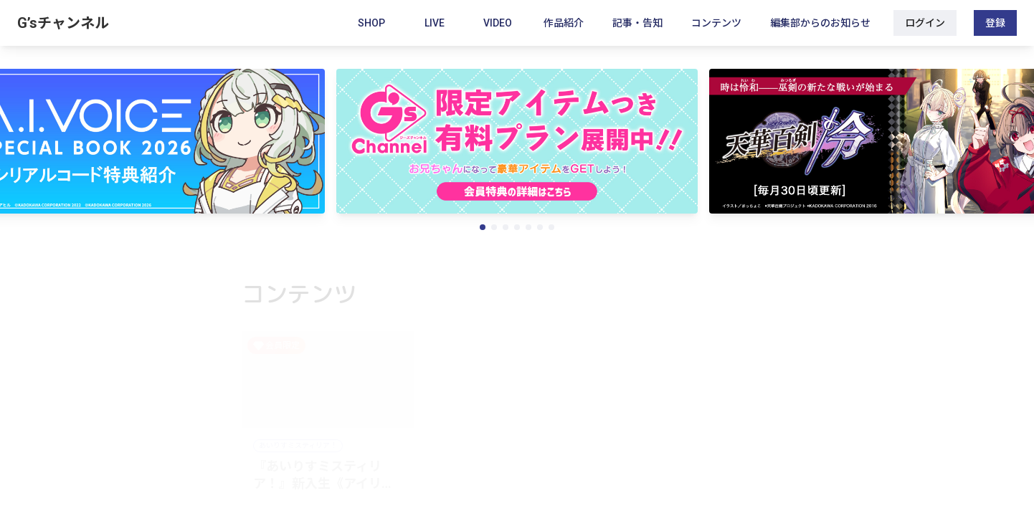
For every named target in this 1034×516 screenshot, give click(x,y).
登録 (995, 23)
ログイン (925, 23)
